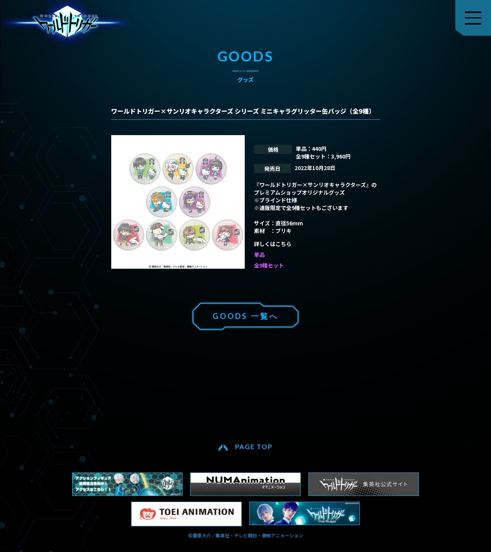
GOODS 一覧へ (245, 316)
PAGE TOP (254, 447)
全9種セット (269, 265)
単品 (259, 254)
